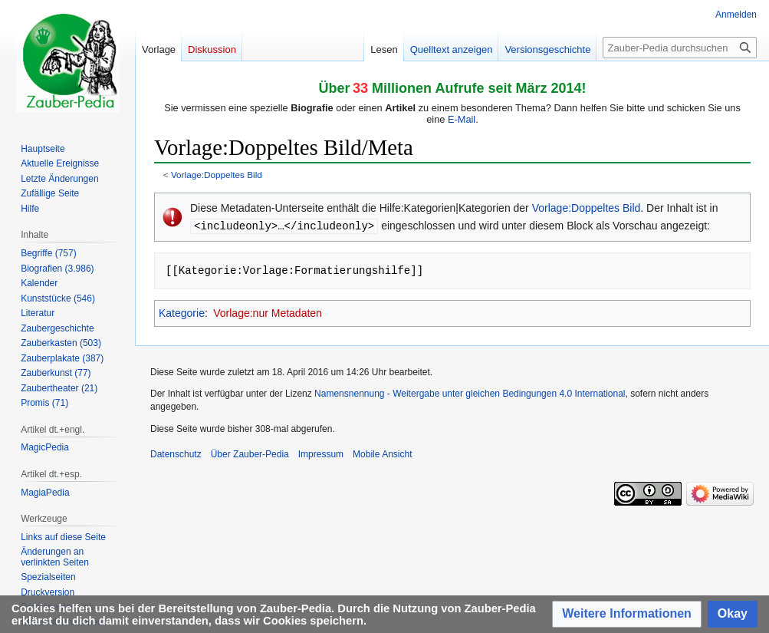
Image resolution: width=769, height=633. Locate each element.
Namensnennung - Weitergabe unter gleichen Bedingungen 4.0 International (469, 392)
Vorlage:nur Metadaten (267, 312)
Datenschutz (176, 453)
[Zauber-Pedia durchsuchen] (680, 47)
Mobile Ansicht (382, 453)
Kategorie (182, 312)
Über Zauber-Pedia (250, 453)
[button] (627, 614)
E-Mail (461, 119)
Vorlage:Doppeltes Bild (216, 175)
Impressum (320, 453)
